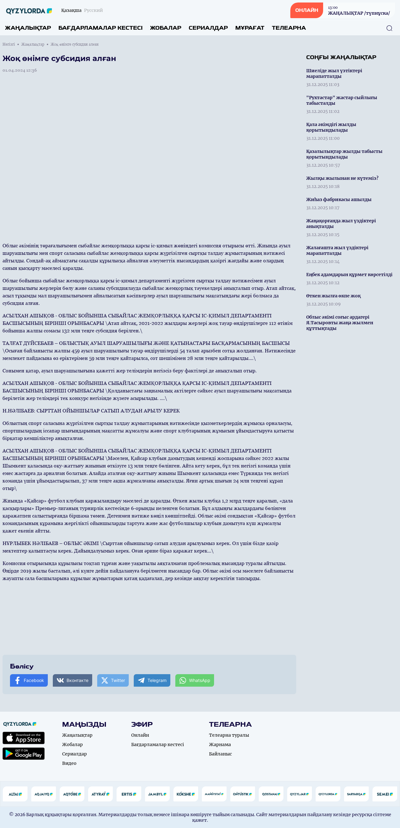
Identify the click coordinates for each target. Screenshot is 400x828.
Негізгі (8, 44)
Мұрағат (249, 28)
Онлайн (140, 735)
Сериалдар (208, 28)
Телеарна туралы (229, 735)
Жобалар (165, 28)
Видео (69, 763)
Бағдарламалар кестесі (100, 28)
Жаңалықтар (28, 28)
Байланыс (220, 754)
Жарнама (220, 744)
